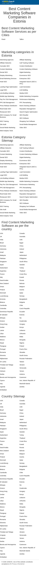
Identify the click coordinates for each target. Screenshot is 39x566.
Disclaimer (21, 564)
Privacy (14, 564)
